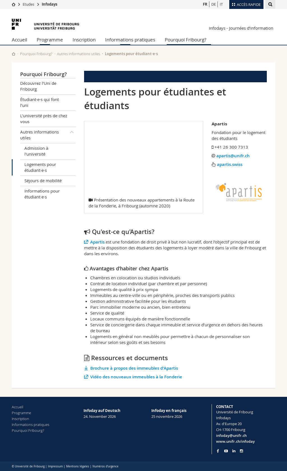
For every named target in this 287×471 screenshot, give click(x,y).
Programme (50, 39)
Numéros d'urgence (105, 466)
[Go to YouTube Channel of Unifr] (226, 451)
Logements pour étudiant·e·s (40, 167)
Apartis (97, 242)
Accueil (19, 39)
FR (205, 4)
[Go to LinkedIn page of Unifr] (233, 451)
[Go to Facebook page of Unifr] (218, 450)
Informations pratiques (130, 39)
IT (221, 4)
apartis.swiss (229, 164)
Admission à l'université (36, 151)
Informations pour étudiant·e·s (42, 194)
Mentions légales (77, 466)
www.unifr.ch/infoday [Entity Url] (235, 441)
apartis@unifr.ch (233, 156)
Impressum (55, 466)
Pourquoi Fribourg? (185, 39)
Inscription (84, 39)
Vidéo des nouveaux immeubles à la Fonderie (136, 377)
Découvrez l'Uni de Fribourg (38, 86)
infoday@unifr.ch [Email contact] (231, 435)
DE (213, 4)
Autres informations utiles (78, 53)
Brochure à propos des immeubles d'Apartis (134, 368)
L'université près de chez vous (43, 118)
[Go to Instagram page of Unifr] (241, 451)
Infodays (49, 4)
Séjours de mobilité (43, 180)
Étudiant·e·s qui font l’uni (39, 102)
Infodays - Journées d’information (241, 28)
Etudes (28, 4)
